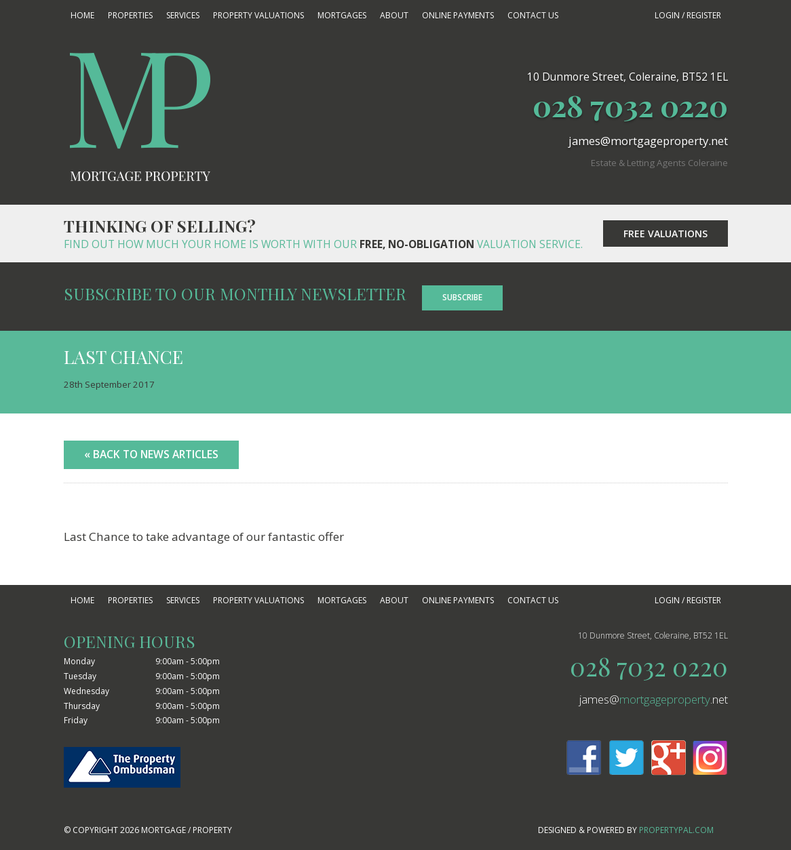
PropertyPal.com (676, 830)
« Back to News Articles (151, 454)
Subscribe (462, 297)
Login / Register (688, 15)
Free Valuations (665, 233)
